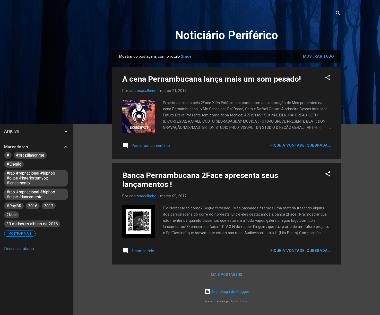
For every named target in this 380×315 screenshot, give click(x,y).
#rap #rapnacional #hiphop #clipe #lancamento (30, 194)
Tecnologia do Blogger (226, 291)
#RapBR (13, 205)
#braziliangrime (30, 155)
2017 (48, 205)
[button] (328, 78)
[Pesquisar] (338, 14)
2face (11, 214)
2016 (32, 205)
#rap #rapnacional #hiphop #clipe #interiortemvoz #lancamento (30, 178)
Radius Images (240, 301)
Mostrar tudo (318, 56)
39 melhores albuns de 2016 (32, 224)
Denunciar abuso (19, 248)
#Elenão (13, 164)
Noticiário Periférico (226, 35)
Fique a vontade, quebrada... (300, 145)
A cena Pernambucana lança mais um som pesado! (211, 78)
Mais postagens (226, 275)
